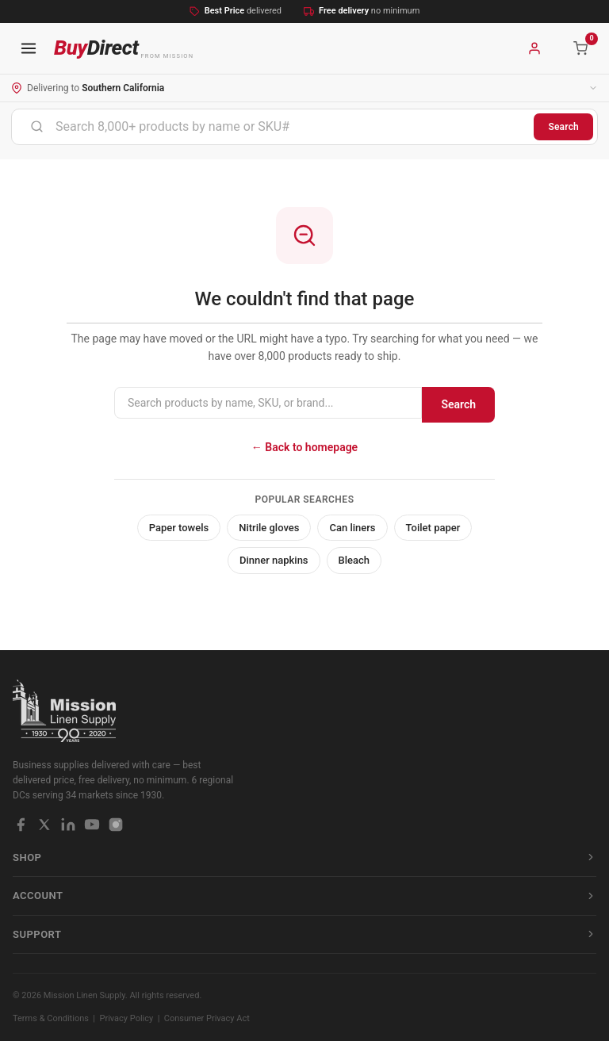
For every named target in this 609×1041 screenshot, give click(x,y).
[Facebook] (21, 824)
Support (304, 934)
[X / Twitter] (44, 824)
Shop (304, 857)
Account (304, 895)
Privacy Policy (127, 1018)
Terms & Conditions (51, 1018)
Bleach (354, 560)
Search (563, 126)
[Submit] (37, 127)
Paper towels (179, 528)
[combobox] (273, 127)
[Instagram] (116, 824)
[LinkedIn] (68, 824)
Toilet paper (433, 528)
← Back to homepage (304, 447)
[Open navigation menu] (28, 48)
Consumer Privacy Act (207, 1018)
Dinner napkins (273, 560)
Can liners (352, 528)
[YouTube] (92, 824)
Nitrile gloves (269, 528)
